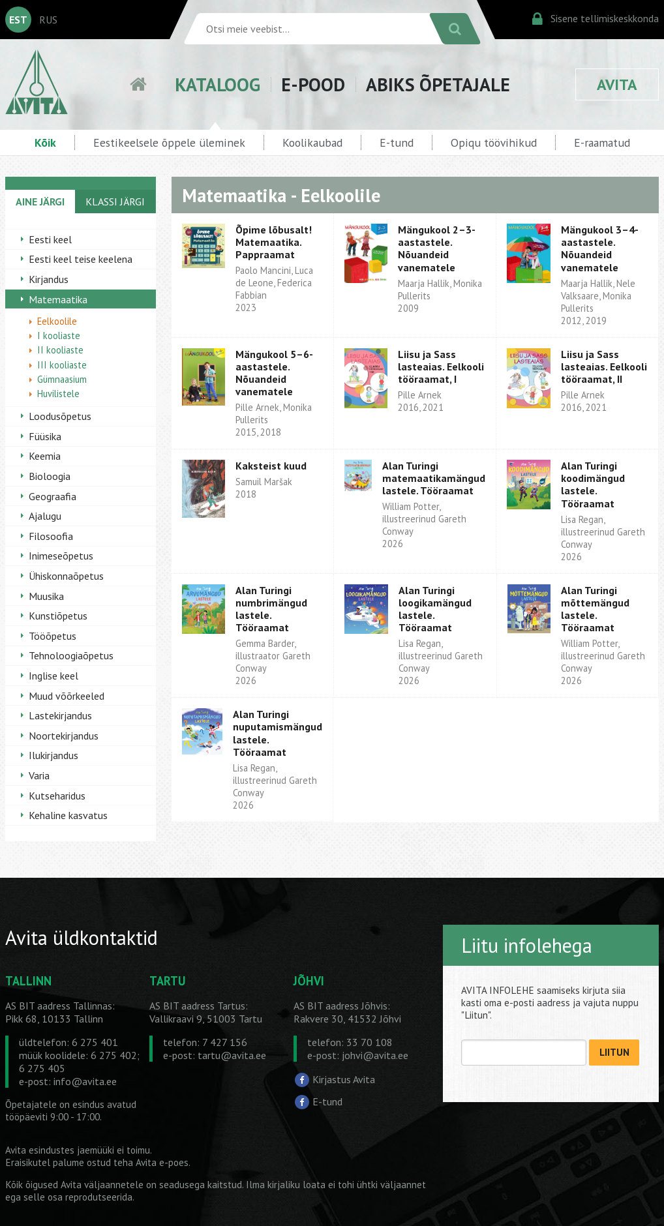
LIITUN (614, 1052)
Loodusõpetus (60, 416)
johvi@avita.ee (375, 1055)
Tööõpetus (52, 635)
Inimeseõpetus (61, 555)
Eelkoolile (57, 321)
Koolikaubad (312, 142)
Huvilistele (58, 393)
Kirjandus (48, 279)
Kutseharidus (57, 795)
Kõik (45, 142)
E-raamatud (602, 142)
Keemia (45, 455)
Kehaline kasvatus (68, 815)
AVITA (617, 84)
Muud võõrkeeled (66, 695)
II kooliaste (60, 350)
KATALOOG (217, 84)
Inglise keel (53, 675)
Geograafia (52, 496)
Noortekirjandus (63, 735)
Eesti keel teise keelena (80, 258)
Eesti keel (50, 239)
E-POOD (313, 84)
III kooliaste (62, 365)
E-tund (397, 142)
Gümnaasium (62, 379)
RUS (48, 19)
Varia (39, 775)
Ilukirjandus (53, 755)
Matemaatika (58, 299)
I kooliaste (58, 335)
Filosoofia (51, 536)
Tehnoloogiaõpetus (71, 655)
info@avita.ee (85, 1081)
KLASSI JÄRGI (115, 201)
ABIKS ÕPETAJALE (438, 84)
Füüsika (45, 436)
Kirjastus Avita (343, 1079)
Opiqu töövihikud (494, 142)
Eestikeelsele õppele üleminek (169, 142)
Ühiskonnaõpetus (66, 575)
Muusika (46, 596)
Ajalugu (45, 515)
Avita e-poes (162, 1162)
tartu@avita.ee (232, 1055)
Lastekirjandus (60, 715)
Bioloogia (49, 476)
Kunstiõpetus (58, 615)
